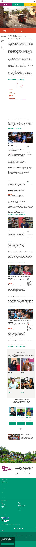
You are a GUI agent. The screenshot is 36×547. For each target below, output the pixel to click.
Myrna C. (23, 373)
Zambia (19, 503)
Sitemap (3, 530)
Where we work (3, 36)
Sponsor (17, 4)
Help (2, 492)
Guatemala (19, 507)
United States (2, 51)
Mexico (2, 47)
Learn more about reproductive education (16, 346)
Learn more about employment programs (16, 262)
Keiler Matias (12, 417)
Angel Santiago (21, 417)
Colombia (2, 507)
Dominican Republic (2, 41)
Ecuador (2, 42)
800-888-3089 (3, 481)
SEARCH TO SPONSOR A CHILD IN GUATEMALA (16, 79)
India (1, 46)
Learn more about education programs (16, 175)
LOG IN (30, 4)
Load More (21, 429)
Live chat (2, 495)
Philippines (3, 504)
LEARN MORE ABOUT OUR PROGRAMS (14, 128)
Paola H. (10, 373)
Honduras (19, 508)
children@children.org (4, 482)
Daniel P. (10, 392)
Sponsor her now (29, 423)
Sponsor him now (12, 423)
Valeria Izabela (29, 417)
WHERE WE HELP (4, 500)
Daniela (23, 392)
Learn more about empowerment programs (16, 214)
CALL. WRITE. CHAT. (4, 479)
